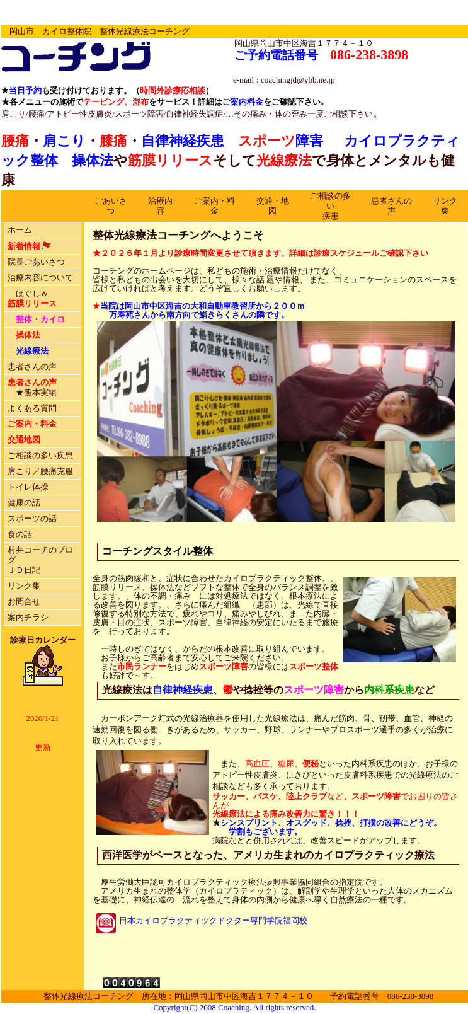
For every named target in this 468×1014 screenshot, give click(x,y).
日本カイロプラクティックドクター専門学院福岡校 (213, 920)
